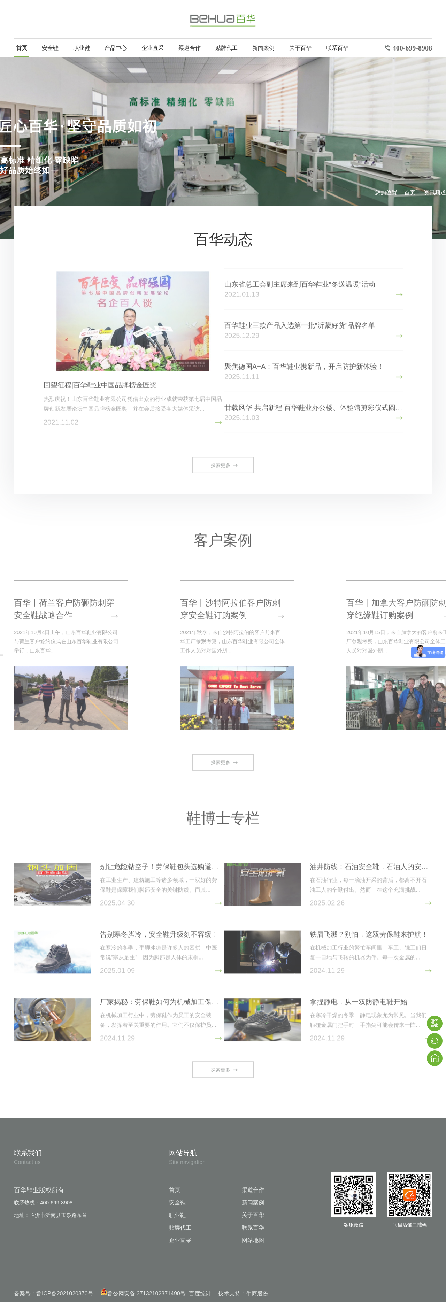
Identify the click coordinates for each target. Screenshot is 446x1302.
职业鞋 (81, 48)
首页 (21, 48)
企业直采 (152, 48)
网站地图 (253, 1240)
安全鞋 (50, 48)
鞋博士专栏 (223, 816)
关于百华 (300, 48)
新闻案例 (263, 48)
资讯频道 (435, 192)
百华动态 (223, 239)
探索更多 (220, 466)
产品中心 (116, 48)
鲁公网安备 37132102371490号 (143, 1293)
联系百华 (337, 48)
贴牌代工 (226, 48)
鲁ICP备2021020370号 (64, 1293)
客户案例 (223, 538)
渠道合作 (189, 48)
